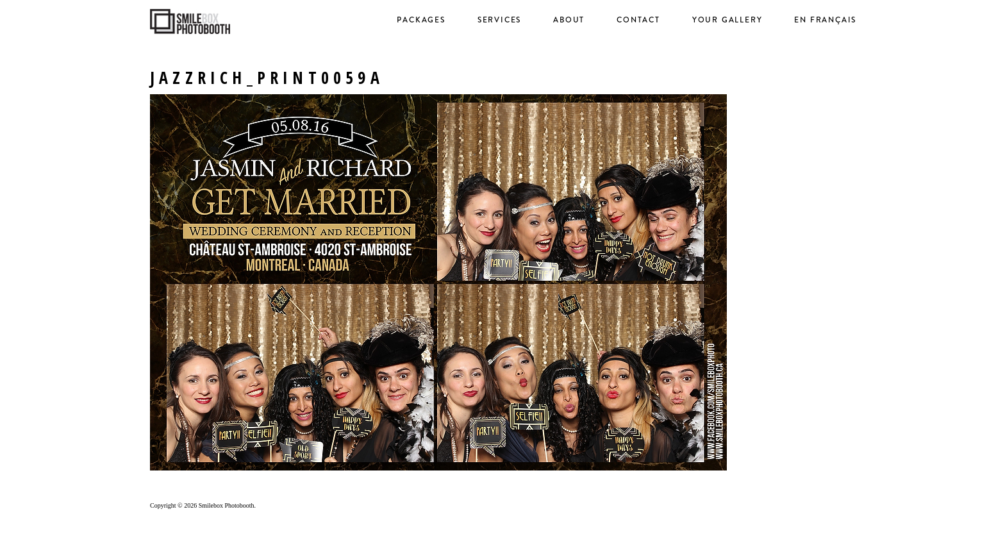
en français (825, 20)
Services (499, 20)
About (569, 20)
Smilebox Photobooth (226, 505)
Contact (638, 20)
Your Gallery (727, 20)
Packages (421, 20)
